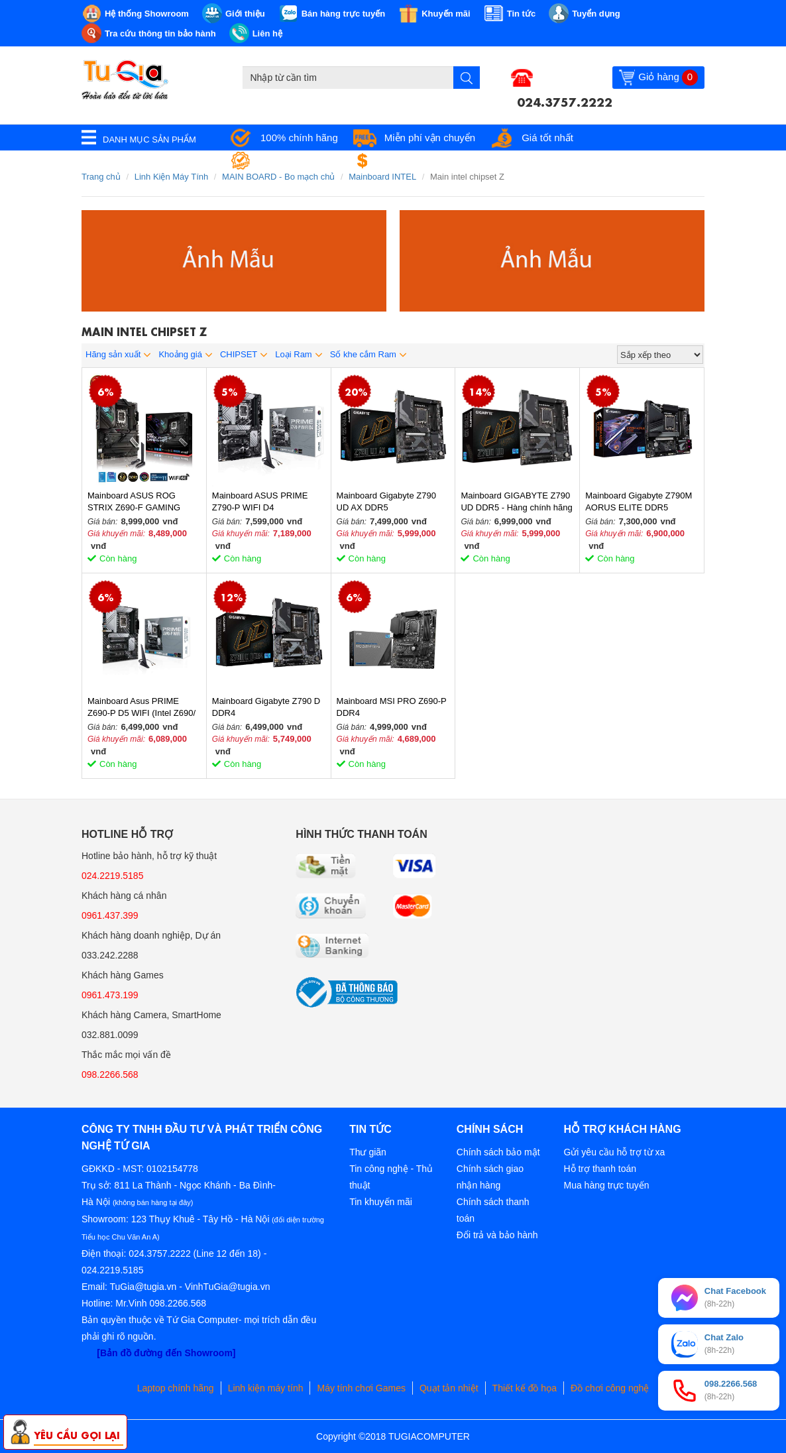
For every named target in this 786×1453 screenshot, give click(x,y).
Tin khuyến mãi (380, 1201)
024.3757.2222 (564, 101)
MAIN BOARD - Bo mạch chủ (278, 177)
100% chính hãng (299, 137)
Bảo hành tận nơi (297, 160)
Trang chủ (101, 177)
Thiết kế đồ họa (524, 1388)
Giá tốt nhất (547, 137)
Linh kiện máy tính (266, 1388)
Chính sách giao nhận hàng (490, 1177)
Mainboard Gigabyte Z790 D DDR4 (266, 707)
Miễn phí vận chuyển (429, 137)
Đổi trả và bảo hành (497, 1235)
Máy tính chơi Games (361, 1388)
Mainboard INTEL (382, 177)
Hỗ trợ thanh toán (599, 1168)
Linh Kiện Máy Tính (172, 177)
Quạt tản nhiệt (449, 1388)
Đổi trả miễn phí (417, 160)
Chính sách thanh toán (493, 1210)
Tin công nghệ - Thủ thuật (391, 1177)
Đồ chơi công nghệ (610, 1388)
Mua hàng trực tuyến (606, 1185)
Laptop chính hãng (175, 1388)
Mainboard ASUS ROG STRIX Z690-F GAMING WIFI (133, 502)
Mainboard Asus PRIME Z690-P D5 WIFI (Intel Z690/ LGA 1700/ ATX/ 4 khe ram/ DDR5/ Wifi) (141, 707)
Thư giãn (367, 1152)
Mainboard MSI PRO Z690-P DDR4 (392, 707)
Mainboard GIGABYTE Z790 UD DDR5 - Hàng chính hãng (516, 501)
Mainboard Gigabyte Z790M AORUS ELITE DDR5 (638, 501)
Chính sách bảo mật (498, 1152)
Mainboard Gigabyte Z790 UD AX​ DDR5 (386, 501)
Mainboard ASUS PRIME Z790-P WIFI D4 (260, 501)
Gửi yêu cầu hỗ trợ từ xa (614, 1152)
